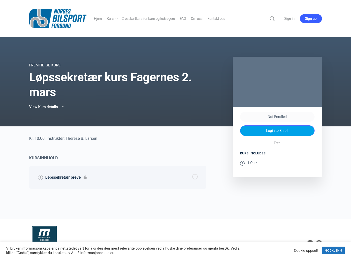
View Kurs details (47, 107)
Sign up (311, 19)
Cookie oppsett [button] (306, 250)
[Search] (272, 19)
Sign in (289, 19)
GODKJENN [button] (333, 250)
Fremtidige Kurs (45, 65)
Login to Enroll (277, 131)
